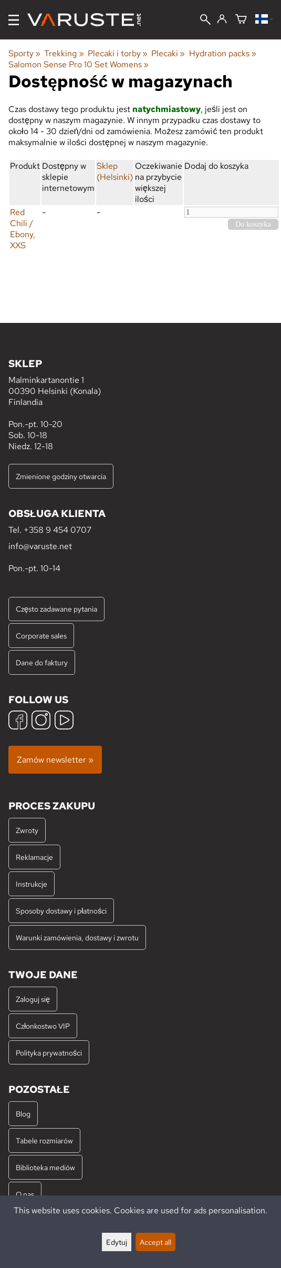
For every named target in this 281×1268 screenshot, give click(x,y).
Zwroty (27, 830)
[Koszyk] (241, 19)
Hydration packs (222, 53)
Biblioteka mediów (45, 1167)
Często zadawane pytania (56, 609)
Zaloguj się (33, 999)
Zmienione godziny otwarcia (61, 476)
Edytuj (116, 1242)
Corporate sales (41, 636)
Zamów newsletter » (55, 759)
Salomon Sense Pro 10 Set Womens (78, 64)
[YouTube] (64, 721)
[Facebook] (17, 721)
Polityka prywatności (49, 1053)
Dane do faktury (42, 662)
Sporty (24, 53)
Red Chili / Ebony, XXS (22, 229)
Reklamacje (34, 857)
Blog (23, 1114)
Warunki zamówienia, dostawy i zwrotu (77, 937)
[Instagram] (41, 721)
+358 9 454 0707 (57, 529)
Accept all (155, 1242)
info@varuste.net (40, 546)
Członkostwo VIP (43, 1026)
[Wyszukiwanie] (205, 20)
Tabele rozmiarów (44, 1140)
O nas (25, 1194)
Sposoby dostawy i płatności (61, 911)
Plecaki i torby (118, 53)
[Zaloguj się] (222, 19)
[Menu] (13, 20)
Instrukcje (31, 884)
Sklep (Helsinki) (115, 171)
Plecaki (168, 53)
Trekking (64, 53)
